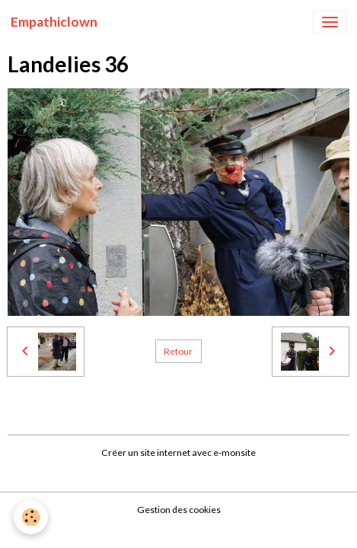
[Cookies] (31, 517)
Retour (178, 351)
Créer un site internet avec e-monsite (178, 452)
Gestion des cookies (179, 509)
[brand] (54, 22)
